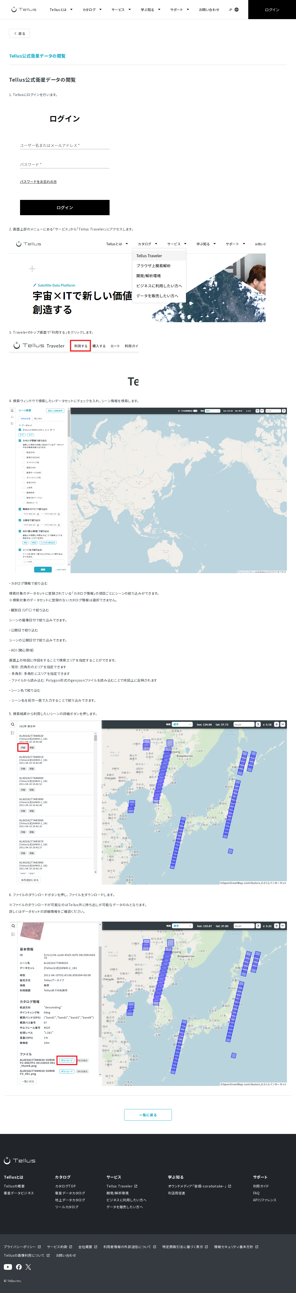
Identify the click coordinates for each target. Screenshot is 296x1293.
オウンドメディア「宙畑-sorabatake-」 (200, 1186)
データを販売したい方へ (124, 1206)
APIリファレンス (265, 1199)
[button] (234, 9)
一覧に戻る (148, 1114)
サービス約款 (60, 1246)
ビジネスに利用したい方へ (126, 1199)
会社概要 (88, 1246)
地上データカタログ (70, 1199)
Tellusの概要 (14, 1186)
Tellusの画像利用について (27, 1255)
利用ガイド (261, 1186)
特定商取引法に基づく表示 (185, 1246)
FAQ (256, 1193)
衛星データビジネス (19, 1193)
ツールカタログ (66, 1206)
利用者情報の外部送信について (130, 1246)
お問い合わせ (209, 9)
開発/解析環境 (117, 1193)
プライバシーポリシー (22, 1246)
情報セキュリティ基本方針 (236, 1246)
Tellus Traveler (122, 1186)
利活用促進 (177, 1193)
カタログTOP (65, 1186)
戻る (21, 33)
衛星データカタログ (70, 1193)
